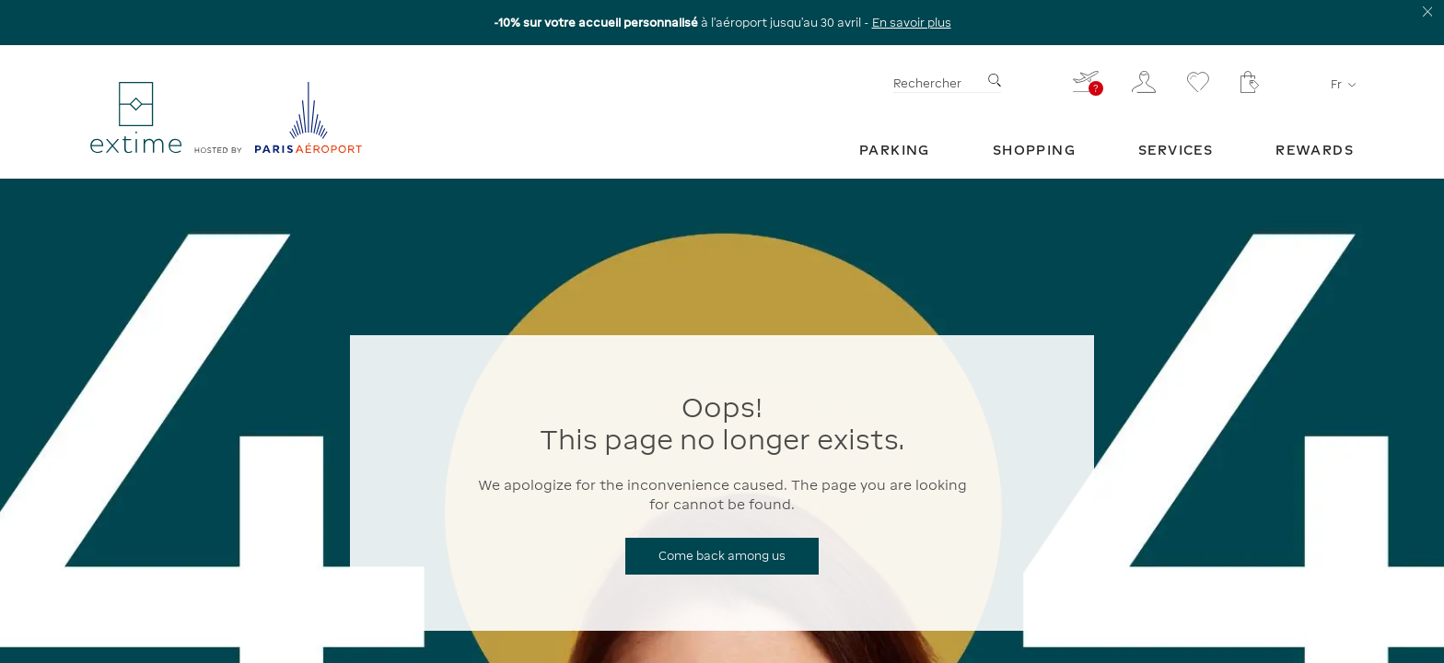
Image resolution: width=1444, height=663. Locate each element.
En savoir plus (911, 22)
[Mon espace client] (1144, 82)
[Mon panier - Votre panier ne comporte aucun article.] (1249, 82)
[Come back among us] (722, 556)
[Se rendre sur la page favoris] (1198, 82)
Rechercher (927, 83)
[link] (894, 149)
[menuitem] (894, 149)
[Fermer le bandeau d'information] (1428, 11)
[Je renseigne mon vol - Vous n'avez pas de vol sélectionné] (1086, 81)
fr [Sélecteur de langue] (1342, 84)
